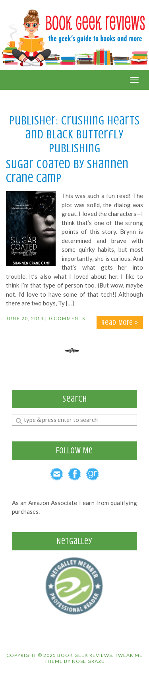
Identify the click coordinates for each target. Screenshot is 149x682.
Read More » (119, 322)
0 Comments (67, 318)
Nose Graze (88, 661)
